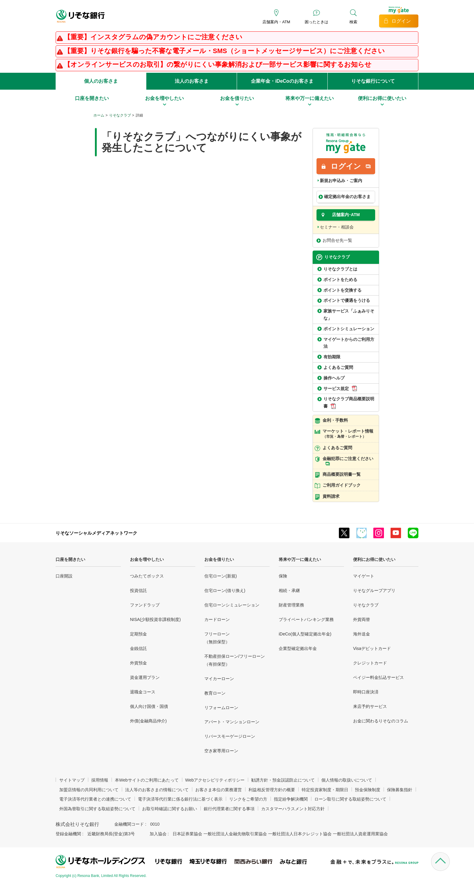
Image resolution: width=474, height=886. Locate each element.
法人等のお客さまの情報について (157, 789)
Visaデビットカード (372, 648)
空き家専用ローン (221, 750)
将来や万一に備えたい (300, 559)
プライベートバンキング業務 (306, 619)
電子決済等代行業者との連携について (95, 799)
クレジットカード (370, 663)
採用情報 (99, 780)
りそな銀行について (373, 81)
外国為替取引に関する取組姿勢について (97, 808)
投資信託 (138, 590)
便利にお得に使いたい (374, 559)
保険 (283, 576)
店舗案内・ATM (276, 22)
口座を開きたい (70, 559)
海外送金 (361, 634)
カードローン (217, 619)
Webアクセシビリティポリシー (215, 780)
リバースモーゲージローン (229, 736)
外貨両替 (361, 619)
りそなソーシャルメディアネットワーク (96, 533)
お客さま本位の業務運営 (218, 789)
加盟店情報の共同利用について (88, 789)
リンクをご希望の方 (248, 799)
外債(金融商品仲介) (148, 720)
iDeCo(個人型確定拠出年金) (305, 634)
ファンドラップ (145, 605)
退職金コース (142, 691)
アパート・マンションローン (231, 721)
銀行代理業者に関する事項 (229, 808)
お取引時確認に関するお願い (169, 808)
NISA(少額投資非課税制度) (155, 619)
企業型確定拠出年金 (298, 648)
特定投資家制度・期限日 (325, 789)
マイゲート (363, 576)
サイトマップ (72, 780)
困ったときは (316, 22)
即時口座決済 (365, 691)
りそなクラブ (120, 115)
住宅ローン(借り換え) (224, 590)
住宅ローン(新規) (220, 576)
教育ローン (215, 693)
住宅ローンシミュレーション (231, 605)
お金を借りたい (219, 559)
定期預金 (138, 634)
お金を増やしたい (147, 559)
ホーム (98, 115)
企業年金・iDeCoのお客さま (282, 81)
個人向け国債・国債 (149, 706)
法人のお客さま (192, 81)
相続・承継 (289, 590)
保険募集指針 (399, 789)
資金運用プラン (145, 677)
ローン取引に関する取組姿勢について (350, 799)
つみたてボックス (147, 576)
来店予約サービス (370, 706)
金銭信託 (138, 648)
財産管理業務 (291, 605)
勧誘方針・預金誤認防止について (283, 780)
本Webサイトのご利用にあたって (147, 780)
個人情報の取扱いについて (346, 780)
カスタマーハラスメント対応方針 (293, 808)
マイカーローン (219, 678)
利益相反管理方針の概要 (271, 789)
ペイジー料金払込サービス (378, 677)
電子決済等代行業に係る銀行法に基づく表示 (180, 799)
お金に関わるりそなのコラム (380, 720)
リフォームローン (221, 707)
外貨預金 (138, 663)
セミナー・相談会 (337, 227)
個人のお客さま (101, 81)
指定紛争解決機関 (291, 799)
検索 (353, 22)
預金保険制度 (367, 789)
